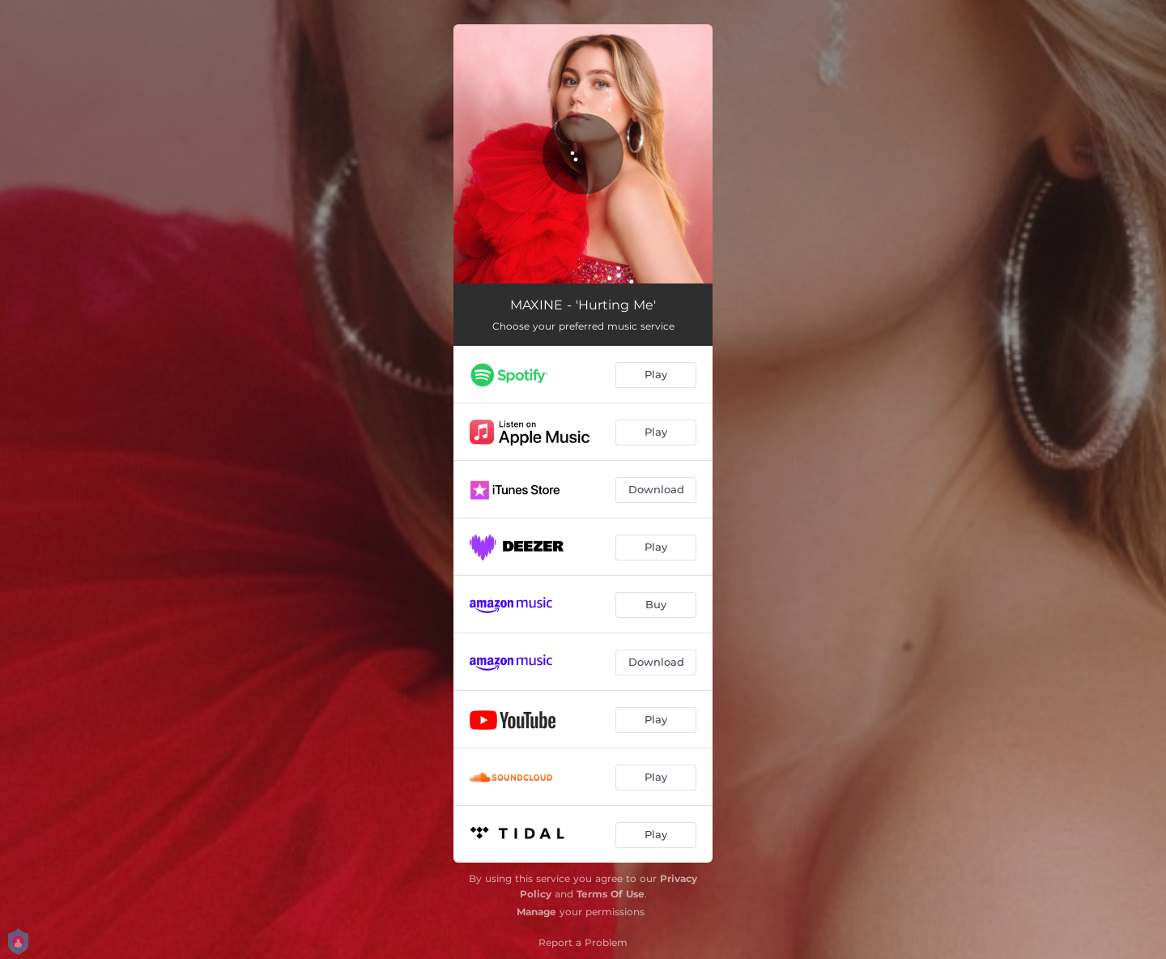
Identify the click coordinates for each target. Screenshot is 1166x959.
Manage (536, 912)
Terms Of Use (611, 894)
